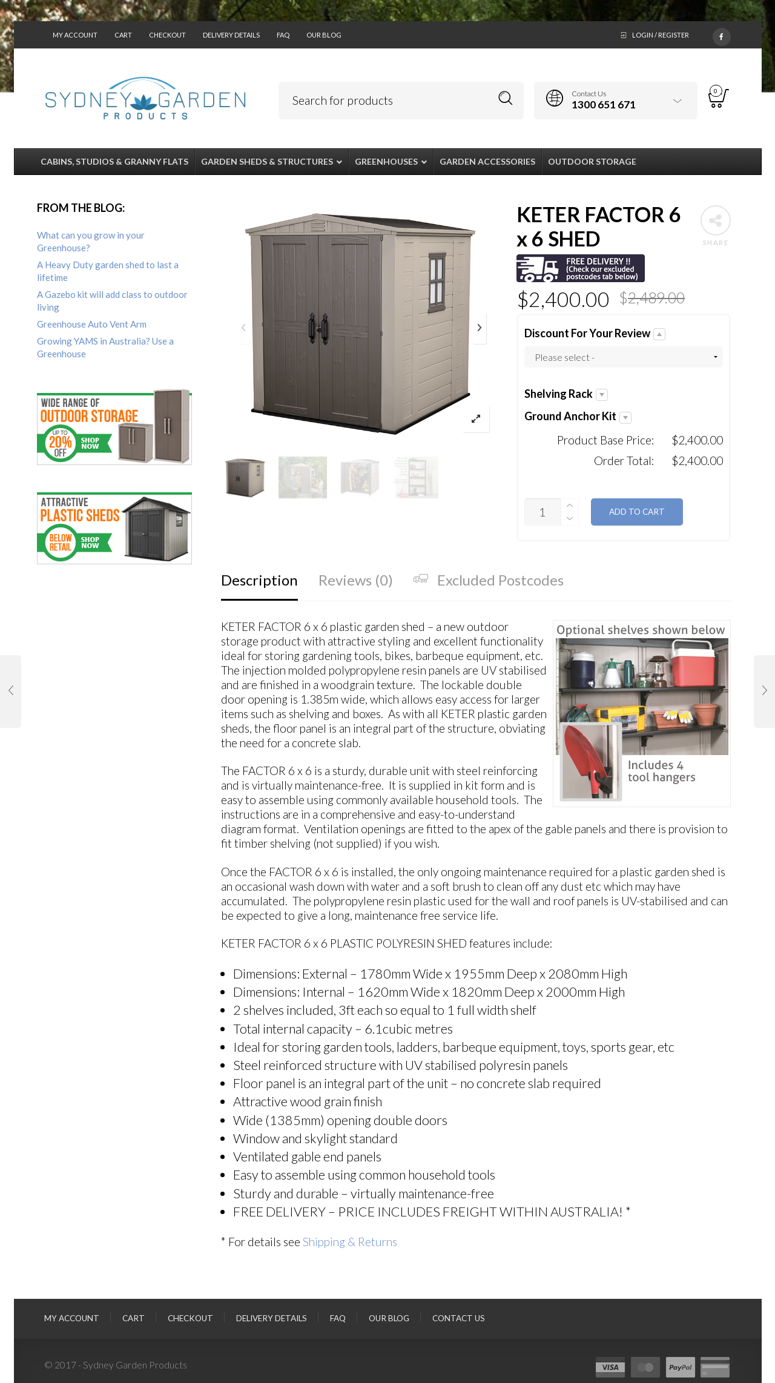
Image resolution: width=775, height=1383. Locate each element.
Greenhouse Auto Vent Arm (92, 324)
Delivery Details (231, 35)
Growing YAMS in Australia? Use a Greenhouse (105, 347)
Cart (123, 35)
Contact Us (458, 1318)
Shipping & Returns (350, 1242)
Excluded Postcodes (489, 579)
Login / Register (660, 35)
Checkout (167, 35)
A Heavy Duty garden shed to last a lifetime (108, 271)
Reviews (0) (355, 579)
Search (506, 98)
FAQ (283, 35)
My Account (75, 35)
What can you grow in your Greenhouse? (91, 241)
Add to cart (637, 512)
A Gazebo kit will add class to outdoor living (112, 300)
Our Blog (323, 35)
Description (259, 579)
